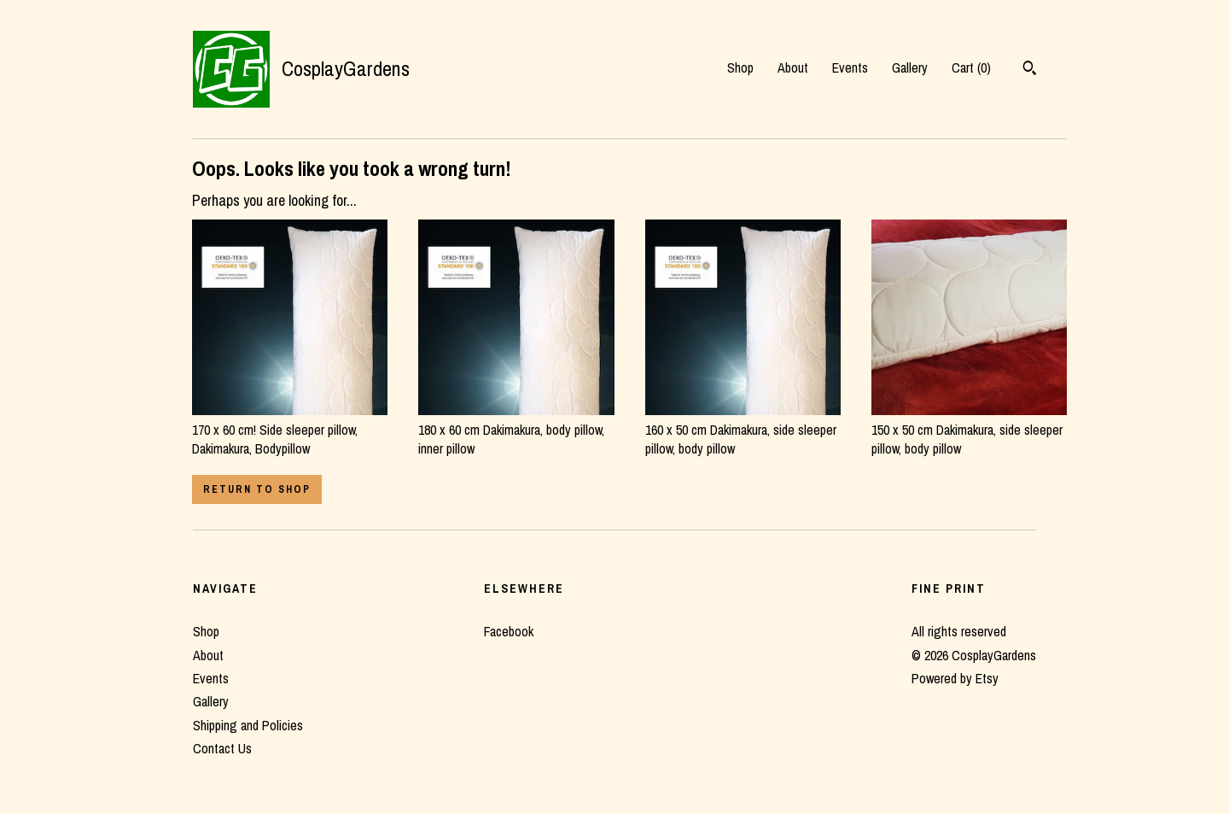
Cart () (971, 67)
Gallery (910, 67)
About (793, 67)
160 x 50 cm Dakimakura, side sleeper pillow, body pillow (743, 429)
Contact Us (222, 748)
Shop (740, 67)
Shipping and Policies (248, 725)
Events (850, 67)
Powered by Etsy (955, 678)
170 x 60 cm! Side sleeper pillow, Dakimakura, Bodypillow (289, 429)
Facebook (508, 631)
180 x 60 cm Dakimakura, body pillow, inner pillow (516, 429)
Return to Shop (257, 489)
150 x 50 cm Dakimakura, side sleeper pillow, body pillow (969, 429)
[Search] (1029, 70)
